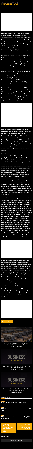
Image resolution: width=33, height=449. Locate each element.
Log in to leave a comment (16, 440)
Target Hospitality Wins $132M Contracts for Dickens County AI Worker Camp (16, 344)
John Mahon (13, 346)
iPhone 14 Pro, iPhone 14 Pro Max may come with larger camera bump (8, 428)
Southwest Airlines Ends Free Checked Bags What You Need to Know (16, 389)
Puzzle (3, 407)
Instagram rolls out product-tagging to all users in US (24, 427)
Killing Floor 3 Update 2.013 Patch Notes (13, 402)
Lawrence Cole (13, 369)
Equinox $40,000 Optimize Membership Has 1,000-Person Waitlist (16, 367)
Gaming (3, 401)
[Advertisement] (16, 22)
